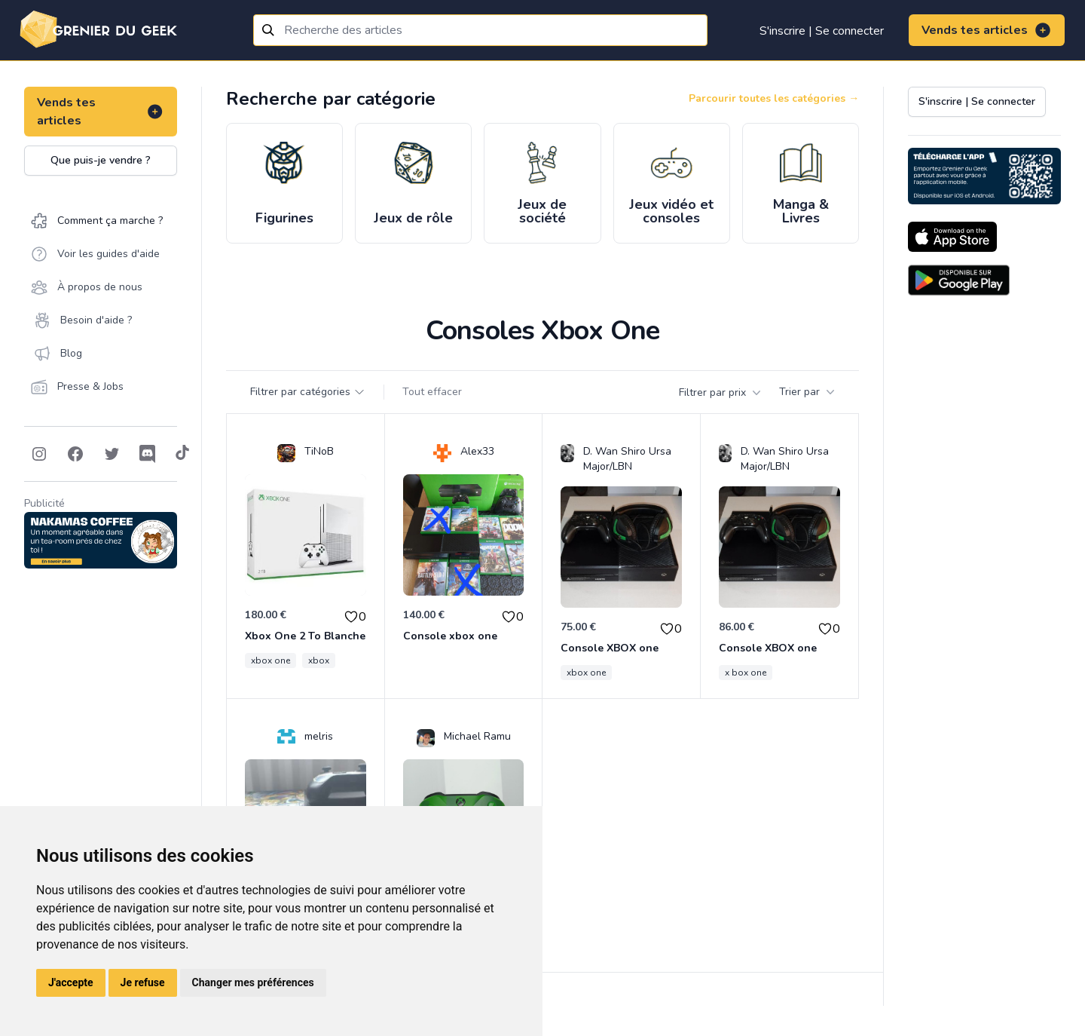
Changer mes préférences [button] (253, 982)
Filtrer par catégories (307, 392)
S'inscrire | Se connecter (822, 31)
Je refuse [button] (143, 982)
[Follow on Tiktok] (182, 454)
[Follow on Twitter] (111, 454)
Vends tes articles (986, 30)
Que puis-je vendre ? (100, 160)
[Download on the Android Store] (959, 280)
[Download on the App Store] (952, 237)
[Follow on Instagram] (39, 454)
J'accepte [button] (70, 982)
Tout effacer (432, 392)
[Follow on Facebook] (75, 454)
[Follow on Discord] (148, 454)
